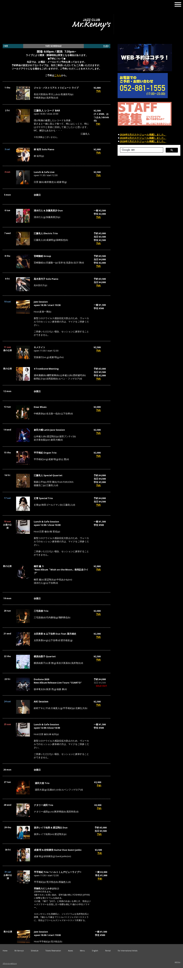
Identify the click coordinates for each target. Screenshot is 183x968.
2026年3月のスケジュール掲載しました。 (143, 134)
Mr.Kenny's (19, 950)
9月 (6, 45)
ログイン (177, 962)
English (95, 950)
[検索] (141, 150)
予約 (98, 91)
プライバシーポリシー (10, 963)
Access (70, 950)
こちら (57, 75)
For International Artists (127, 950)
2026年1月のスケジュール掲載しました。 (143, 141)
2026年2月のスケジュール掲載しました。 (143, 138)
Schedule (34, 950)
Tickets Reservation (53, 950)
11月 (105, 45)
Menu (82, 950)
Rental (108, 950)
